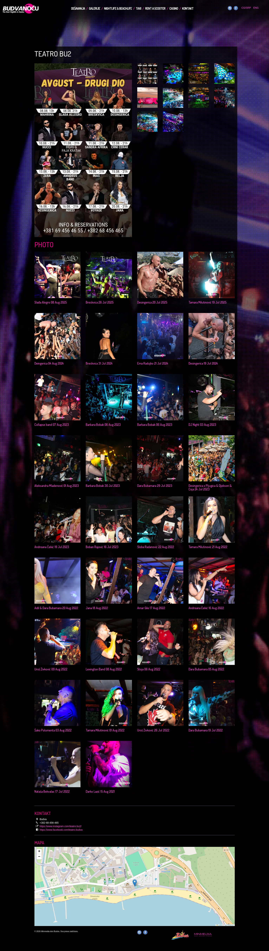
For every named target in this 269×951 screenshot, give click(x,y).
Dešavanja (78, 8)
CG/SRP (246, 7)
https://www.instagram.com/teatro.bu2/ (61, 826)
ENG (256, 7)
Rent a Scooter (155, 8)
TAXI (138, 8)
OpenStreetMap (229, 925)
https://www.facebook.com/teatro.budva (61, 829)
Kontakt (187, 8)
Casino (173, 8)
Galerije (94, 8)
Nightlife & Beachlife (118, 8)
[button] (134, 882)
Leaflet (219, 925)
